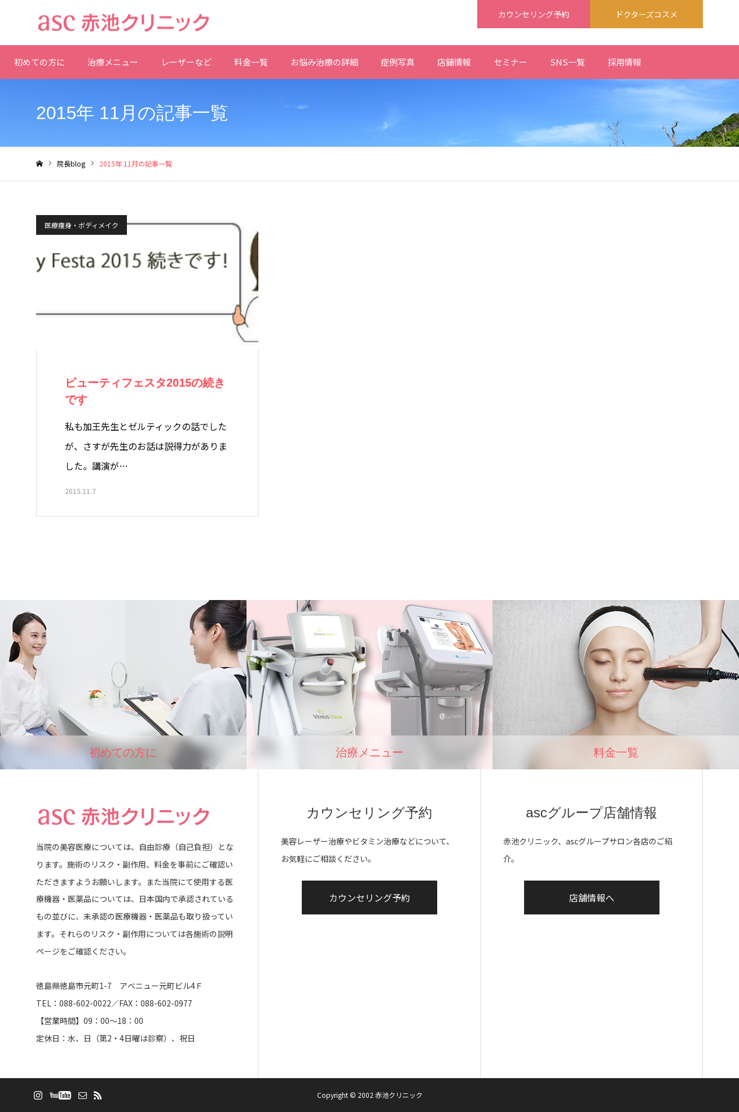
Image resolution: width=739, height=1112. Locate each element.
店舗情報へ (591, 897)
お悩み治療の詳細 (324, 62)
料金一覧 (251, 62)
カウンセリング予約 (369, 897)
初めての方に (39, 62)
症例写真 (398, 62)
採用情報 (624, 62)
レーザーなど (186, 62)
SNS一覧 (567, 62)
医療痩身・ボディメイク (81, 225)
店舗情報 (454, 62)
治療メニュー (112, 62)
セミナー (510, 62)
